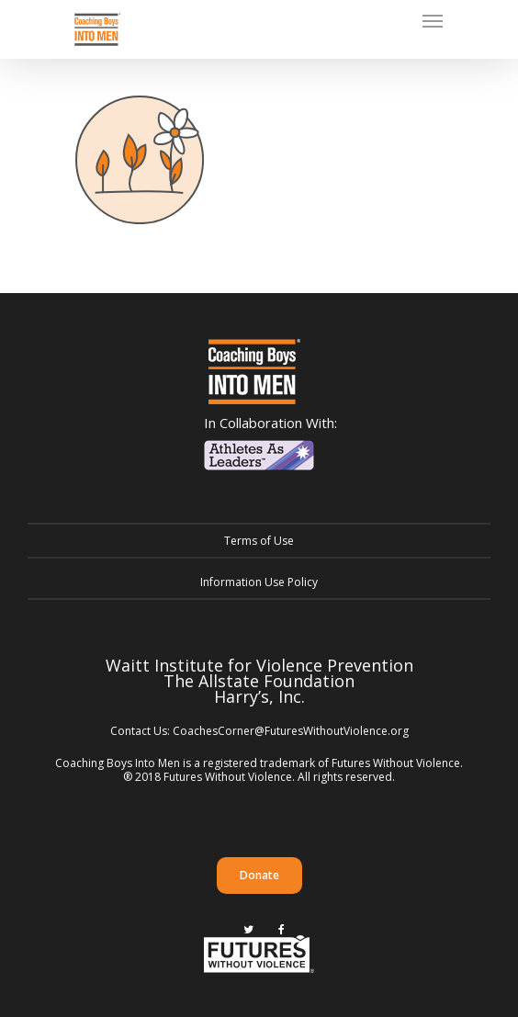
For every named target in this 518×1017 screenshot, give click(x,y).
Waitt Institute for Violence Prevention (259, 665)
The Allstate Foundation (259, 681)
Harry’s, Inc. (259, 696)
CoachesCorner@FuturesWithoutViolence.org (291, 731)
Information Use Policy (259, 582)
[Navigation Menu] (432, 20)
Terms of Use (259, 540)
